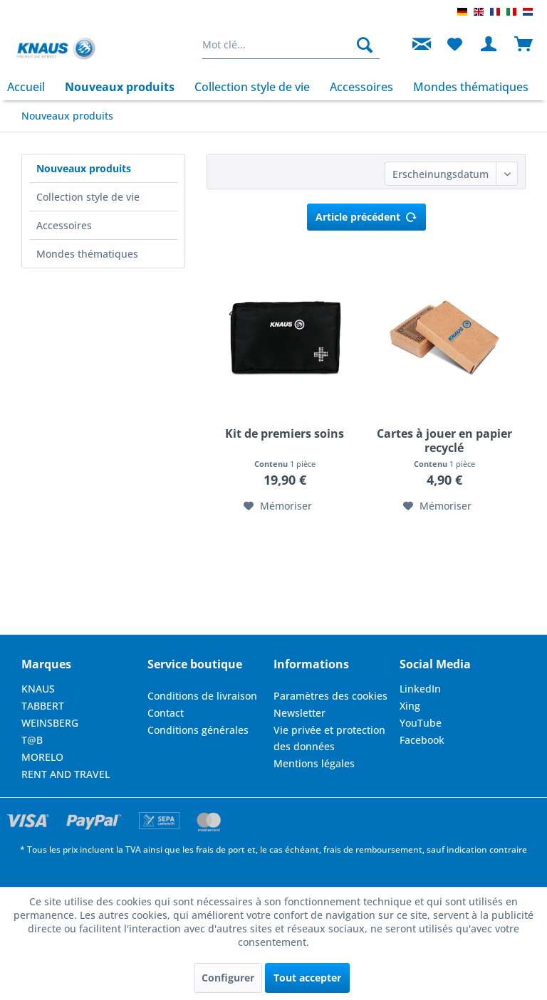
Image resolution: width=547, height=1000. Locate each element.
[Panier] (524, 45)
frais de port (220, 849)
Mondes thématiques (87, 253)
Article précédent (366, 214)
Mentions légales (314, 763)
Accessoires (64, 225)
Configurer (228, 977)
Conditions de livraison (202, 695)
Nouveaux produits (83, 168)
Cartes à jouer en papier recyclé (444, 440)
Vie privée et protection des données (329, 738)
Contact (165, 713)
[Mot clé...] (291, 45)
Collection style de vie (88, 197)
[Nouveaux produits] (119, 86)
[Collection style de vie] (252, 86)
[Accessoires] (361, 86)
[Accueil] (31, 86)
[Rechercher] (365, 45)
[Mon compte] (489, 45)
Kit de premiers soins (284, 433)
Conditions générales (198, 730)
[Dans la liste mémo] (278, 506)
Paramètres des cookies (330, 695)
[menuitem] (291, 45)
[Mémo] (454, 45)
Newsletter (299, 713)
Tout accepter (307, 977)
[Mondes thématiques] (470, 86)
